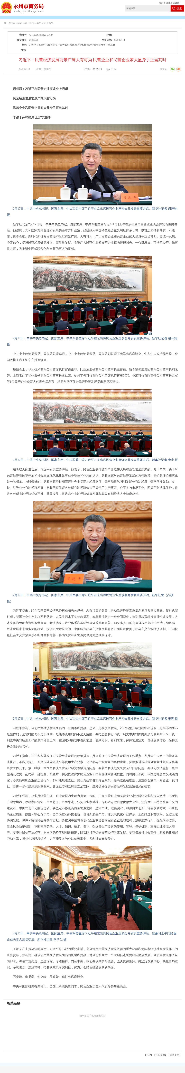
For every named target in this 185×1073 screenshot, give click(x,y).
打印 (113, 69)
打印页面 (160, 1055)
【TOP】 (148, 1055)
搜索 (179, 8)
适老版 (176, 3)
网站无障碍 (165, 3)
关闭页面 (174, 1055)
